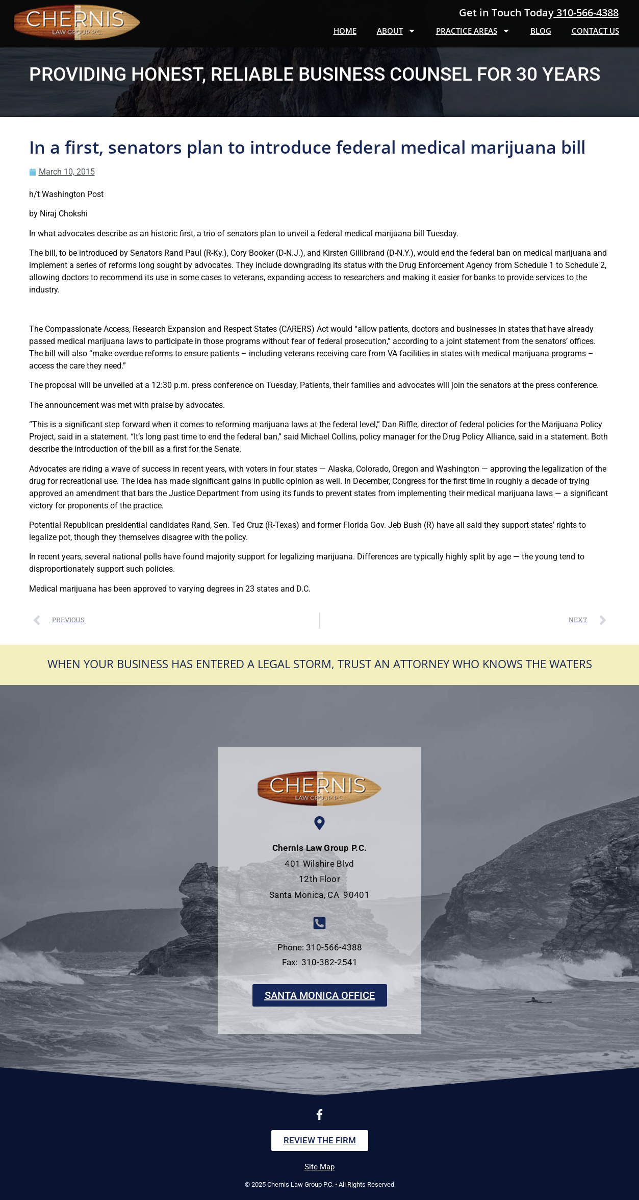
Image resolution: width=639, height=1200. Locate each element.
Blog (540, 31)
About (396, 31)
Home (345, 31)
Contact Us (595, 31)
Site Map (319, 1166)
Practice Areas (473, 31)
